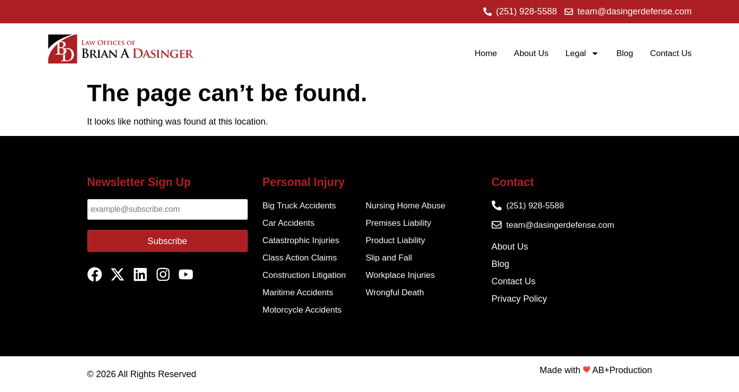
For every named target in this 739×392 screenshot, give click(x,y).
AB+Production (622, 370)
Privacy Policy (519, 299)
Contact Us (670, 53)
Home (485, 53)
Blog (624, 53)
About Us (531, 53)
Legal (583, 54)
